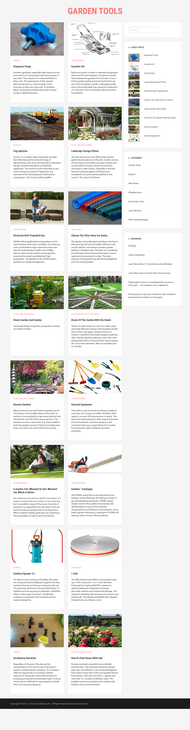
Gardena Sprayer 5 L (24, 594)
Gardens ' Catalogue (82, 510)
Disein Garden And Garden (27, 341)
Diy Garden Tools (136, 222)
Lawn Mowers (77, 82)
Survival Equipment (81, 425)
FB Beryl (132, 267)
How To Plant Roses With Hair (87, 679)
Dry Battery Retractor (24, 679)
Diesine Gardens (22, 425)
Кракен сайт (160, 315)
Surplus (17, 82)
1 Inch (74, 594)
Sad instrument (78, 420)
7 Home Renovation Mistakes (158, 285)
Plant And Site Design (138, 241)
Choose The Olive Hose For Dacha (89, 256)
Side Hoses (133, 204)
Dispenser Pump (22, 87)
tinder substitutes (136, 276)
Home (75, 29)
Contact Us (107, 29)
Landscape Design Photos (85, 172)
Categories (89, 29)
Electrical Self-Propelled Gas (29, 256)
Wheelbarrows (20, 504)
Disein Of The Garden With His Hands (91, 341)
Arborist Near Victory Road (157, 294)
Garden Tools (134, 186)
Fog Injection (20, 172)
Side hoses (76, 251)
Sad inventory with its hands (85, 335)
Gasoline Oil (77, 87)
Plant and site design (81, 166)
